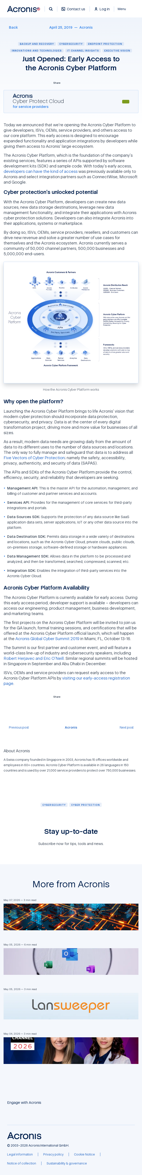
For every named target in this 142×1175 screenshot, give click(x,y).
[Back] (11, 27)
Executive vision (117, 50)
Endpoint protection (105, 43)
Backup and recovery (37, 43)
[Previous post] (16, 727)
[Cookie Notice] (84, 1154)
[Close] (124, 9)
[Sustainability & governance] (67, 1163)
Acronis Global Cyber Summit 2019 (47, 638)
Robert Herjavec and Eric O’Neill (34, 658)
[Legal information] (20, 1154)
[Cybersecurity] (54, 805)
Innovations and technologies (37, 50)
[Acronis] (86, 27)
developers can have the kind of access (41, 171)
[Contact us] (73, 11)
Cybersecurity (71, 43)
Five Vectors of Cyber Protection (34, 457)
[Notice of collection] (21, 1163)
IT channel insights (83, 50)
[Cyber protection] (85, 805)
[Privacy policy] (53, 1154)
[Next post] (129, 727)
